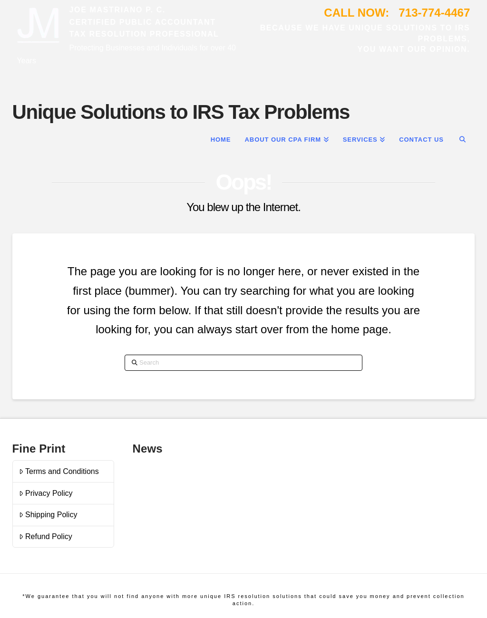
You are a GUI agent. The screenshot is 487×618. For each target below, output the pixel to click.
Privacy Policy (45, 493)
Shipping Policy (48, 515)
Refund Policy (45, 536)
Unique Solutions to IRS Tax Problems (181, 112)
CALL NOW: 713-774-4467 (397, 12)
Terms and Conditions (59, 471)
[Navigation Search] (462, 138)
